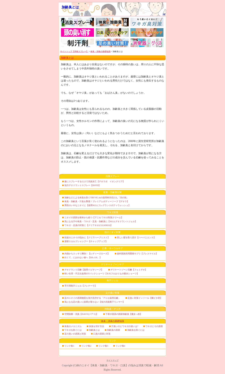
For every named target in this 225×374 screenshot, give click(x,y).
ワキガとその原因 (154, 326)
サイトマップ (112, 360)
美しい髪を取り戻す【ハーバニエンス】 (136, 237)
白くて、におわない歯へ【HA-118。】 (83, 257)
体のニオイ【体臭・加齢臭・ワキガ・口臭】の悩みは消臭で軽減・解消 (117, 365)
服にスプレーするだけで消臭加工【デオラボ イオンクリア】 (94, 181)
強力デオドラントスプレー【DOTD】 (82, 185)
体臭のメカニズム (73, 326)
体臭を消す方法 (96, 326)
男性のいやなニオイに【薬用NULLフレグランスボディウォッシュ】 (97, 205)
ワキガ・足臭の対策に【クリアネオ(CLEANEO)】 (88, 225)
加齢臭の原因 (113, 330)
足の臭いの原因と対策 (75, 334)
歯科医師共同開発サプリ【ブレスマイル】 (137, 253)
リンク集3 (103, 346)
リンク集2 (86, 346)
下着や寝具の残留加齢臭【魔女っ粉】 (123, 314)
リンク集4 (120, 346)
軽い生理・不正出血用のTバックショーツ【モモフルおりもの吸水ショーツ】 (101, 273)
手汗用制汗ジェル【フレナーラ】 (80, 286)
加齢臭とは (70, 7)
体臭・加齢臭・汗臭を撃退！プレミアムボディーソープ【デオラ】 (96, 201)
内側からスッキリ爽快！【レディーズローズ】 (87, 253)
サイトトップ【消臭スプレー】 (74, 51)
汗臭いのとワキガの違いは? (124, 326)
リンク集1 (69, 346)
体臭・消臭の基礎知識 (100, 51)
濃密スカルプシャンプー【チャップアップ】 (85, 241)
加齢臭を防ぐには (135, 330)
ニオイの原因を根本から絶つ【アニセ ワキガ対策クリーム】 (93, 217)
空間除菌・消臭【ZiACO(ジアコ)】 (81, 314)
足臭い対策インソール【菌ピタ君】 (145, 298)
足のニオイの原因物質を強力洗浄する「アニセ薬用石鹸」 (92, 298)
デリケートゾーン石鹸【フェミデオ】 (128, 270)
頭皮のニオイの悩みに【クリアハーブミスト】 (87, 237)
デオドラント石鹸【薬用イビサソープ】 (83, 270)
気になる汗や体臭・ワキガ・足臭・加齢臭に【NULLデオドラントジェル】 (100, 221)
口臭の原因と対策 (101, 334)
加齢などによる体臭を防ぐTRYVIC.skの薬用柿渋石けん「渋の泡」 (96, 197)
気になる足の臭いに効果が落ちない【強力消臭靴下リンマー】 (94, 302)
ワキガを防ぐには (73, 330)
